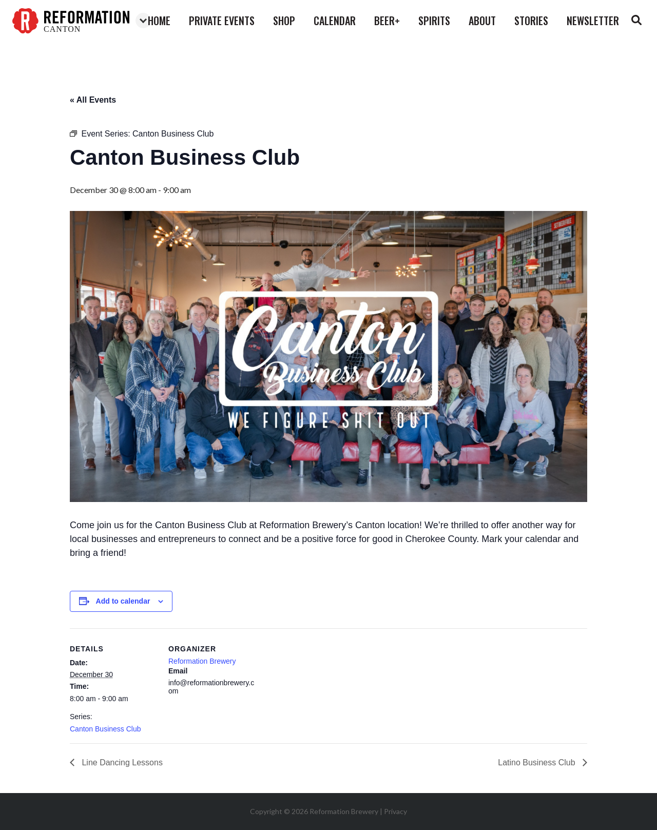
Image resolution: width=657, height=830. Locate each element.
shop (284, 20)
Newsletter (593, 20)
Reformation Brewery (202, 661)
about (482, 20)
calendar (335, 20)
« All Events (93, 99)
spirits (434, 20)
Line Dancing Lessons (121, 762)
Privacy (395, 811)
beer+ (387, 20)
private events (222, 20)
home (159, 20)
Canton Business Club (105, 729)
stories (531, 20)
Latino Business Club (537, 762)
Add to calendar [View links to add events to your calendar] (123, 601)
